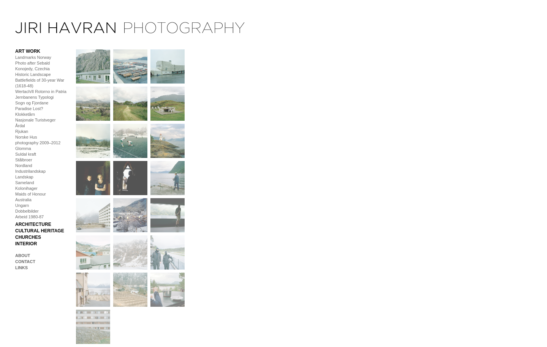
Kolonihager (26, 188)
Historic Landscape (33, 74)
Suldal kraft (25, 154)
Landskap (24, 177)
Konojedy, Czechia (32, 68)
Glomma (23, 148)
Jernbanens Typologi (34, 97)
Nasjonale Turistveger (35, 120)
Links (21, 267)
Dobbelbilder (27, 211)
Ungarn (22, 205)
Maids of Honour (30, 194)
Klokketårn (25, 114)
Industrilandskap (30, 171)
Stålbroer (23, 160)
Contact (25, 261)
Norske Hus (26, 137)
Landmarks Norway (33, 57)
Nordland (23, 165)
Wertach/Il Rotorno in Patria (40, 91)
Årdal (20, 125)
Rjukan (21, 131)
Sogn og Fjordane (31, 103)
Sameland (24, 182)
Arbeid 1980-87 (29, 217)
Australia (23, 199)
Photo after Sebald (32, 63)
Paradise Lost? (29, 108)
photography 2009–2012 (37, 142)
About (22, 255)
